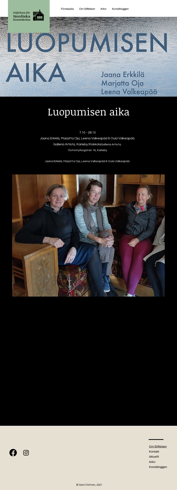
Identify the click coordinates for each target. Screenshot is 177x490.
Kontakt (154, 451)
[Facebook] (13, 452)
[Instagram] (26, 452)
